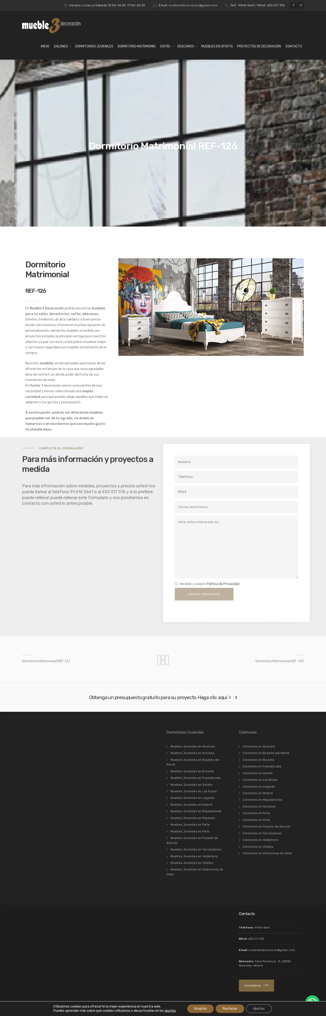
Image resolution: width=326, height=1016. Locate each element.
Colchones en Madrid (258, 793)
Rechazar (230, 1009)
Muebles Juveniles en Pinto (190, 831)
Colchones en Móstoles (259, 806)
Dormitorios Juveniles (94, 46)
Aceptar (200, 1009)
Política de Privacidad (223, 584)
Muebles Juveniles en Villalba (192, 863)
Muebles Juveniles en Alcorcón (193, 746)
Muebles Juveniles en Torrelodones (196, 849)
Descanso (185, 46)
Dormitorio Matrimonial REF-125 (280, 661)
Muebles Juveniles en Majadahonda (196, 811)
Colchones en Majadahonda (262, 799)
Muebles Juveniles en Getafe (192, 784)
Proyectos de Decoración (259, 46)
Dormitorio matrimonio (136, 46)
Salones (61, 46)
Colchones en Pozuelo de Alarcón (267, 826)
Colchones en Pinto (256, 820)
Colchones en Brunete (258, 760)
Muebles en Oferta (217, 46)
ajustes (170, 1011)
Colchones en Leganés (259, 786)
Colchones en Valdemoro (260, 840)
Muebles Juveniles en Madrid (192, 804)
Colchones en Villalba (258, 846)
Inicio (45, 46)
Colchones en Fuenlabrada (262, 766)
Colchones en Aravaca (259, 746)
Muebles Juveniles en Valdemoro (194, 856)
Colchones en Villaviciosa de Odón (267, 853)
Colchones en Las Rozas (260, 779)
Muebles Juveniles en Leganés (193, 798)
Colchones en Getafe (258, 773)
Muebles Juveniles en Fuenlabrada (196, 778)
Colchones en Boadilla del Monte (266, 753)
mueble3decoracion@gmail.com (193, 5)
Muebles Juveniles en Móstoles (193, 818)
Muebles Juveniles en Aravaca (192, 753)
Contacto (293, 46)
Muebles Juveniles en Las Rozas (194, 791)
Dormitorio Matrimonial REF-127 (46, 661)
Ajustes (259, 1009)
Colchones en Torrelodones (262, 833)
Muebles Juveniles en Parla (190, 824)
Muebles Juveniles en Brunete (192, 771)
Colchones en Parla (256, 813)
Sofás (165, 46)
